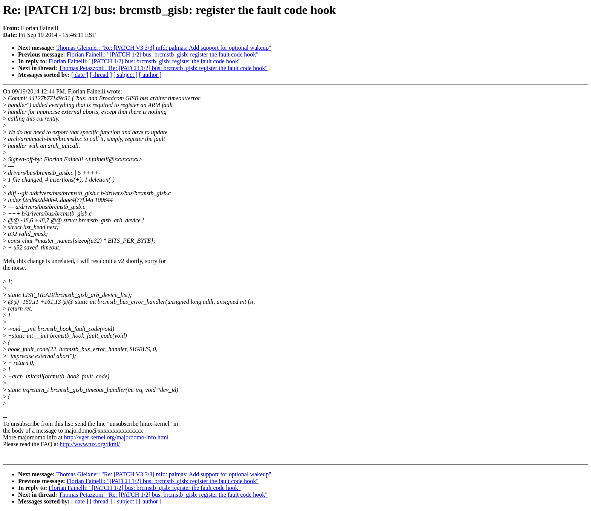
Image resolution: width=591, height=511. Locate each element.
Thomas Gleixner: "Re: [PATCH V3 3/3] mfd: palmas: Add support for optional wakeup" (163, 47)
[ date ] (79, 75)
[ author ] (150, 75)
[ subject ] (125, 75)
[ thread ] (101, 75)
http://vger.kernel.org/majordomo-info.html (116, 437)
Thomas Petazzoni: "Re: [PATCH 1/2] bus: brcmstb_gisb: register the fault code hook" (163, 68)
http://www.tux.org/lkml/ (90, 444)
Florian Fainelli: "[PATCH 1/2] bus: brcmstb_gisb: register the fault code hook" (163, 54)
